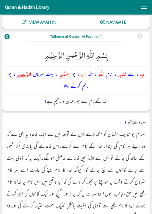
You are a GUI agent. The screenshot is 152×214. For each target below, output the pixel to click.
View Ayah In (42, 22)
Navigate (116, 22)
